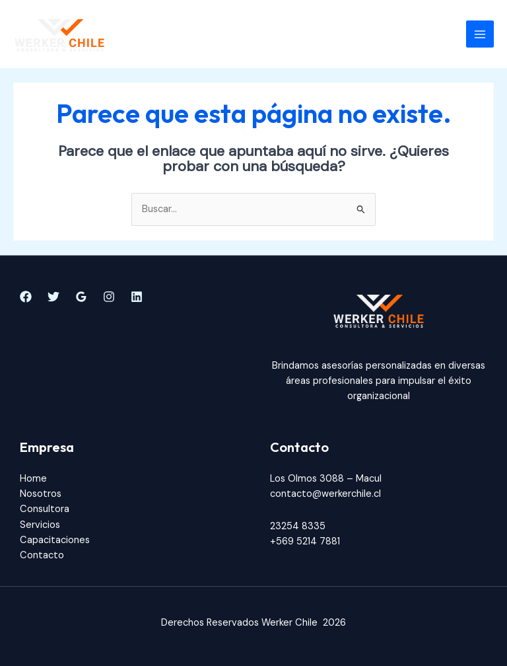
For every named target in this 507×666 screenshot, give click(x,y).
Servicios (40, 525)
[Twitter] (53, 297)
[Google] (81, 297)
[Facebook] (26, 297)
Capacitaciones (55, 540)
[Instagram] (109, 297)
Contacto (42, 555)
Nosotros (40, 494)
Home (33, 478)
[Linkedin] (137, 297)
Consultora (44, 509)
